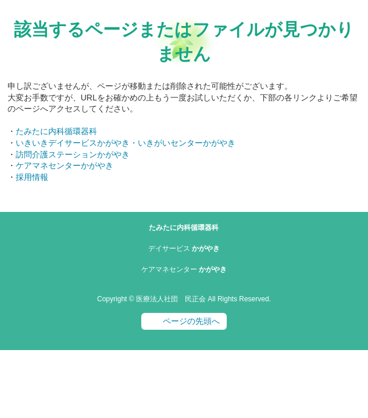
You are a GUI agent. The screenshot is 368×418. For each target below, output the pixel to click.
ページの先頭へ (191, 321)
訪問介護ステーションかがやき (73, 154)
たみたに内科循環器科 (56, 131)
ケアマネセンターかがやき (64, 165)
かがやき (184, 248)
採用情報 (32, 177)
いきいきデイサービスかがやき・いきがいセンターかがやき (125, 142)
